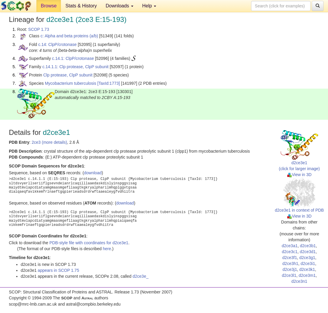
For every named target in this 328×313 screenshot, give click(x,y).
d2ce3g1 (307, 257)
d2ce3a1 (290, 245)
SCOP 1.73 (38, 29)
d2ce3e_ (140, 276)
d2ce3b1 (308, 245)
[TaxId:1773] (108, 83)
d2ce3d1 (308, 251)
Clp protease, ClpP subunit (67, 75)
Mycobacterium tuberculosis (70, 83)
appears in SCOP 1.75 (58, 270)
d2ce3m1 (307, 275)
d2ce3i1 (307, 263)
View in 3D (299, 174)
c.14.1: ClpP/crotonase (73, 58)
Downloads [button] (119, 5)
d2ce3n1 (299, 281)
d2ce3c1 (290, 251)
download (93, 172)
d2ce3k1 (307, 269)
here (107, 248)
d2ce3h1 (290, 263)
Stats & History (81, 5)
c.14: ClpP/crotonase (57, 44)
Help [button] (149, 5)
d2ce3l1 (289, 275)
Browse (48, 5)
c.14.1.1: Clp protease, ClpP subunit (75, 66)
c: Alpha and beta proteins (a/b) (69, 35)
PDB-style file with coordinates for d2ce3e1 (88, 242)
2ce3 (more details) (49, 142)
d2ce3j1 (289, 269)
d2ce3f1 (289, 257)
